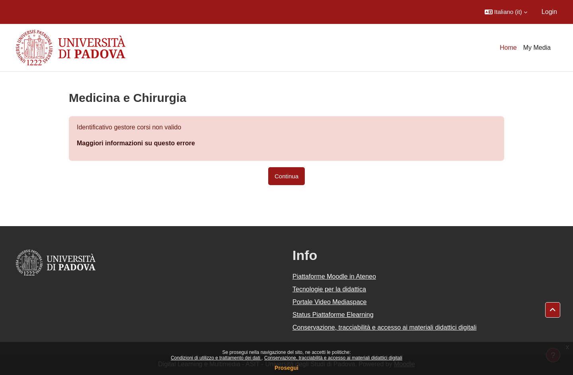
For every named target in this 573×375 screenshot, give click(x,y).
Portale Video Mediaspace (329, 302)
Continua (286, 176)
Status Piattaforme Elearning (333, 314)
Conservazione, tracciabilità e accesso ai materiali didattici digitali (333, 358)
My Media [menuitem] (537, 47)
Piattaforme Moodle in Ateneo (334, 276)
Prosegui (286, 368)
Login (549, 11)
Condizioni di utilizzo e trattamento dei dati (216, 358)
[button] (506, 12)
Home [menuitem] (508, 47)
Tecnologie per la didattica (329, 289)
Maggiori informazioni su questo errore (136, 143)
